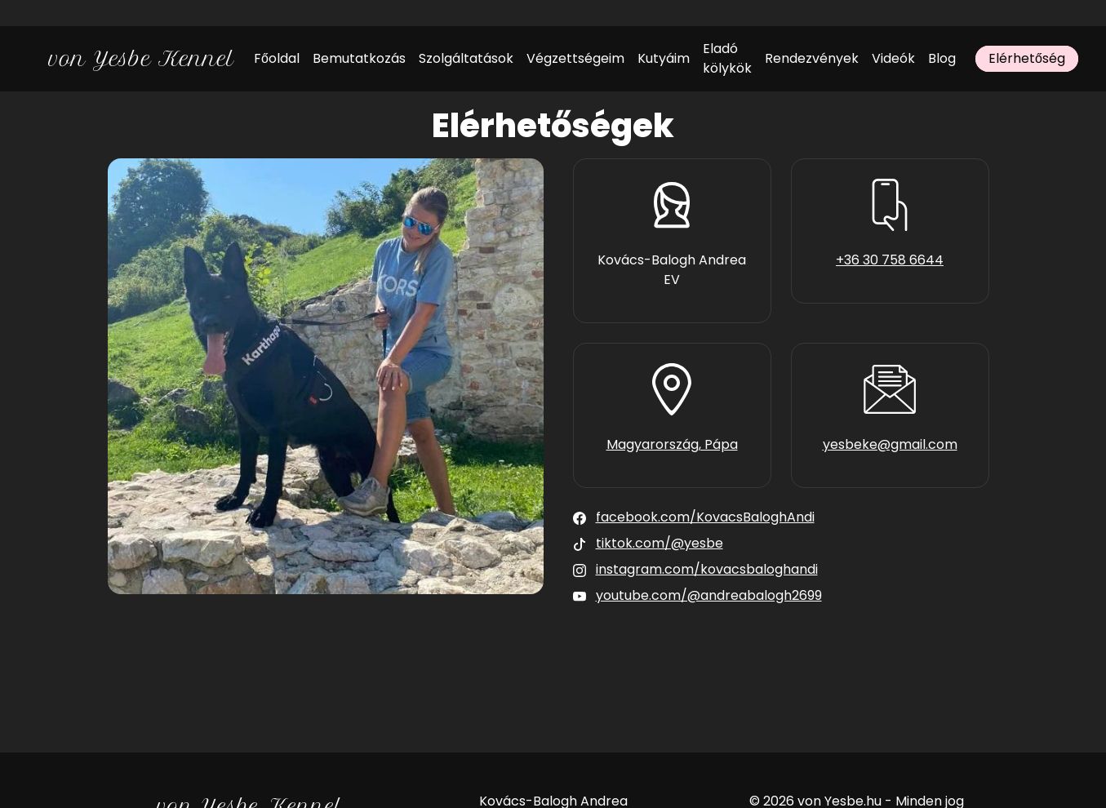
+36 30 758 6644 (890, 260)
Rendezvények (812, 58)
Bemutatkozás (359, 58)
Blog (942, 58)
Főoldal (277, 58)
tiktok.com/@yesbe (659, 543)
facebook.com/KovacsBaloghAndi (705, 517)
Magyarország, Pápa (672, 444)
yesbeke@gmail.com (890, 444)
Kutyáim (663, 58)
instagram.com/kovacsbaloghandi (707, 569)
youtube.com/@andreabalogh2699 (709, 595)
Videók (893, 58)
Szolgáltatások (466, 58)
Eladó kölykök (727, 58)
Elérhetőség (1026, 58)
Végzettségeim (575, 58)
